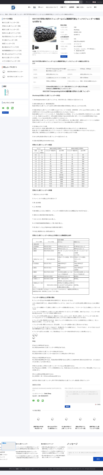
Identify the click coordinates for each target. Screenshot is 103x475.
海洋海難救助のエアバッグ (10, 50)
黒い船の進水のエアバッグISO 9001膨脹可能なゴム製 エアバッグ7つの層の (53, 456)
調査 (81, 2)
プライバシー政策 (14, 469)
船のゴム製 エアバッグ (9, 57)
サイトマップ (3, 459)
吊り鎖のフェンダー (8, 40)
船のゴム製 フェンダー (9, 22)
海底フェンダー (7, 43)
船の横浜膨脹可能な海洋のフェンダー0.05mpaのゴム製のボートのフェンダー (27, 452)
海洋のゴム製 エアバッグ (10, 33)
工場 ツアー (63, 7)
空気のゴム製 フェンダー (15, 14)
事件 (95, 7)
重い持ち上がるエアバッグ (10, 54)
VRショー (40, 7)
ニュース (89, 7)
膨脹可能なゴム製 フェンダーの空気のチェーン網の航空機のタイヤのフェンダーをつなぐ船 (94, 427)
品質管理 (71, 7)
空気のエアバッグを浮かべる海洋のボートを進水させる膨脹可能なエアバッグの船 (53, 452)
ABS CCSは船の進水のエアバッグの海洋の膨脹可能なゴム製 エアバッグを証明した (53, 447)
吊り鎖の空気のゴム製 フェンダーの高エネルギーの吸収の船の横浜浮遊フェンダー (66, 427)
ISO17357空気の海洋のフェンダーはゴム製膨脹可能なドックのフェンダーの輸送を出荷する (45, 53)
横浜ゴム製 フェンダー (9, 29)
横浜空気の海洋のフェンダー (15, 71)
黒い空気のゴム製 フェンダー (43, 380)
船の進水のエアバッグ (9, 47)
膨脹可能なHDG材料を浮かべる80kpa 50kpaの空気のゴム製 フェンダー (38, 427)
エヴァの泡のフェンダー (9, 61)
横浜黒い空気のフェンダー (82, 380)
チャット (88, 2)
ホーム (2, 14)
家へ (29, 7)
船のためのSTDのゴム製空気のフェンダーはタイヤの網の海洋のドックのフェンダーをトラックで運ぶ (52, 427)
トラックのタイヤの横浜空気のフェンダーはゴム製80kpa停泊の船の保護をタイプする (27, 448)
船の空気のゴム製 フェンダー (15, 76)
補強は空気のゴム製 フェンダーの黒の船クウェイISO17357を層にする (80, 427)
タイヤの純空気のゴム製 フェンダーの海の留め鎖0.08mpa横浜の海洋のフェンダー (27, 456)
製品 (34, 7)
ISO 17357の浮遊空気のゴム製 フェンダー (63, 380)
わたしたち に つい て (52, 7)
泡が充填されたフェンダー (10, 36)
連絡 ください (80, 7)
